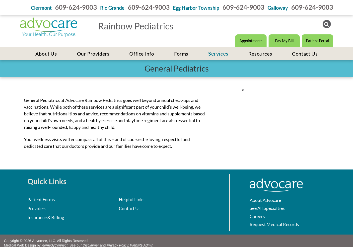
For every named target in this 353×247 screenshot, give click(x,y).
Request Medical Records (274, 224)
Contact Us (130, 208)
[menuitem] (46, 53)
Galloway (278, 8)
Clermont (41, 8)
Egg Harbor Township (196, 8)
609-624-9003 (76, 7)
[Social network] (327, 24)
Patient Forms (41, 199)
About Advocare (265, 200)
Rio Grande (112, 8)
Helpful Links (131, 199)
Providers (36, 208)
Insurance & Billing (45, 217)
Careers (257, 216)
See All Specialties (267, 208)
